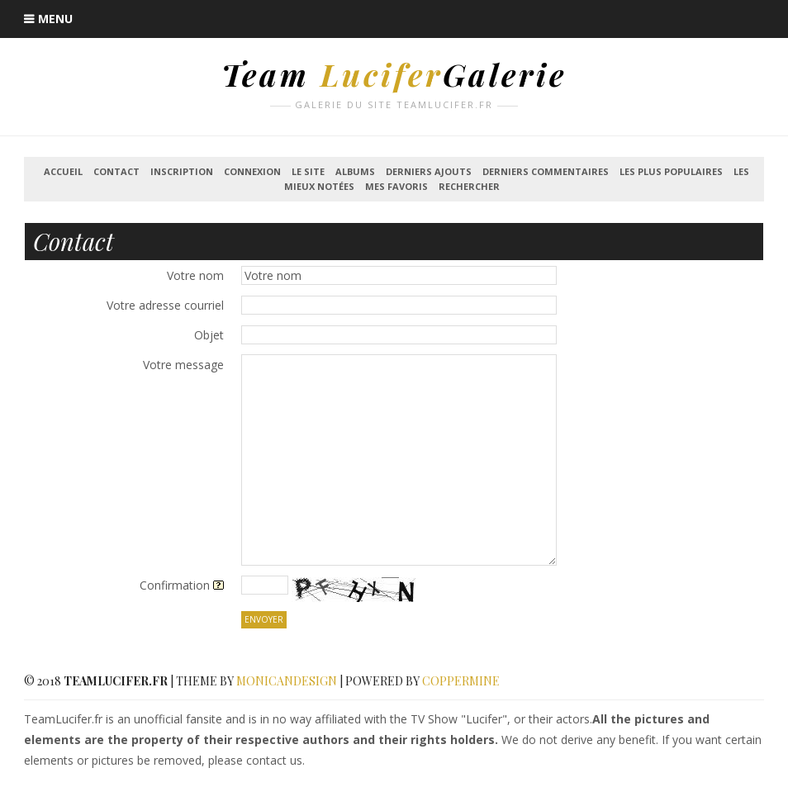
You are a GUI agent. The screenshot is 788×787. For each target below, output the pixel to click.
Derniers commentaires (545, 171)
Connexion (252, 171)
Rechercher (469, 186)
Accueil (63, 171)
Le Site (308, 171)
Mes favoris (396, 186)
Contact (116, 171)
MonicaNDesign (286, 681)
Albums (355, 171)
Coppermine (461, 681)
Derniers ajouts (429, 171)
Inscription (181, 171)
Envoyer (263, 619)
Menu (55, 18)
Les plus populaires (671, 171)
